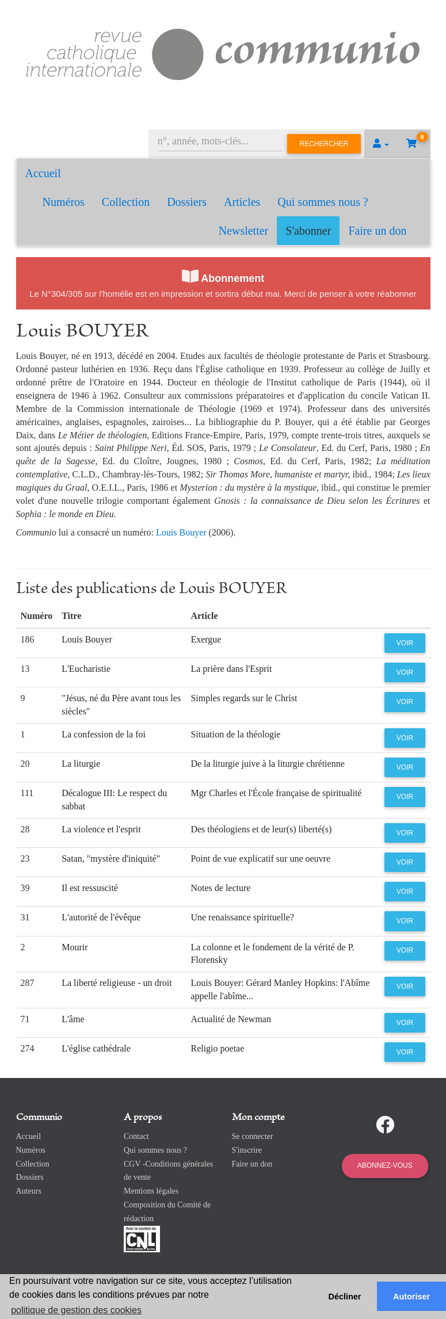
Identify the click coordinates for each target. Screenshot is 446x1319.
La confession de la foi (104, 734)
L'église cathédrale (96, 1048)
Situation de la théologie (235, 734)
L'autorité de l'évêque (101, 917)
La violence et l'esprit (101, 829)
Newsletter (244, 230)
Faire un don (377, 230)
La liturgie (81, 764)
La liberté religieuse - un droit (116, 983)
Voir (405, 643)
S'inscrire (247, 1150)
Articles (242, 202)
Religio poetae (217, 1048)
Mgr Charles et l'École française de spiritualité (275, 793)
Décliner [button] (345, 1296)
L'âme (73, 1019)
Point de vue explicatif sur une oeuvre (260, 858)
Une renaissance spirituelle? (241, 917)
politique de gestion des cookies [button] (76, 1310)
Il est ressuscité (90, 888)
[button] (381, 143)
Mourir (74, 947)
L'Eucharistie (86, 669)
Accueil (43, 173)
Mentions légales (151, 1191)
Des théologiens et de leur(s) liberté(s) (260, 829)
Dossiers (187, 202)
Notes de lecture (220, 888)
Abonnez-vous (385, 1165)
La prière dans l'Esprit (231, 669)
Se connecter (252, 1136)
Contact (136, 1136)
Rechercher (324, 144)
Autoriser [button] (411, 1296)
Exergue (205, 639)
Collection (126, 202)
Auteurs (28, 1191)
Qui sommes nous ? (322, 202)
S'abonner (308, 230)
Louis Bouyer (181, 532)
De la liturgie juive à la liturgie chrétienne (267, 764)
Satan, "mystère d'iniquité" (111, 858)
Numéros (64, 202)
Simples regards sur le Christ (243, 698)
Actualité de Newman (230, 1019)
